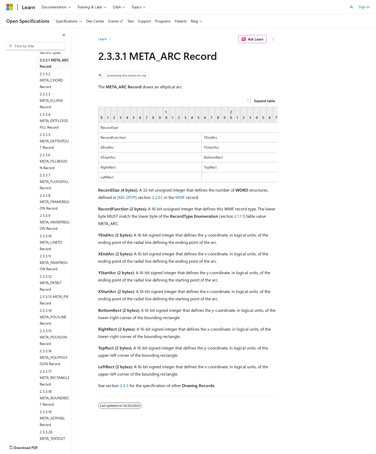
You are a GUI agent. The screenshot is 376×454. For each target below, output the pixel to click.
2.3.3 (124, 385)
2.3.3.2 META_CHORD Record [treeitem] (51, 80)
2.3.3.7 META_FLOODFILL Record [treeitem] (54, 181)
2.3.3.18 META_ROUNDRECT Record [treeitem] (54, 398)
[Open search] (351, 7)
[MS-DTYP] (127, 197)
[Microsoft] (9, 7)
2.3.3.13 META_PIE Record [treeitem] (54, 300)
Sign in (364, 6)
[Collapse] (63, 35)
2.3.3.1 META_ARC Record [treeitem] (54, 63)
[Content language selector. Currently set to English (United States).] (30, 446)
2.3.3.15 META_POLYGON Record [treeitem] (53, 337)
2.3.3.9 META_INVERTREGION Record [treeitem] (54, 222)
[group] (188, 144)
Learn (102, 38)
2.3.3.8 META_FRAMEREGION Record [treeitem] (54, 202)
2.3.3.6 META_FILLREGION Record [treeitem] (53, 161)
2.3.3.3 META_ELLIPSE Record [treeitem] (51, 100)
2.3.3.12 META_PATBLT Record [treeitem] (51, 283)
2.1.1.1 (239, 216)
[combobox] (35, 46)
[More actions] (273, 39)
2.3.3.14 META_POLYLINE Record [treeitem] (53, 317)
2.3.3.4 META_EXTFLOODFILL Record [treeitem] (54, 121)
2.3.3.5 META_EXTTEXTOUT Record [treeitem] (54, 141)
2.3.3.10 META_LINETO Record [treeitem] (51, 242)
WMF (180, 197)
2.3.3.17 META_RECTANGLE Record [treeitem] (54, 378)
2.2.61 (157, 197)
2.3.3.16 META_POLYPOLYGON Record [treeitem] (54, 357)
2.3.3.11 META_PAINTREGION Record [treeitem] (54, 262)
